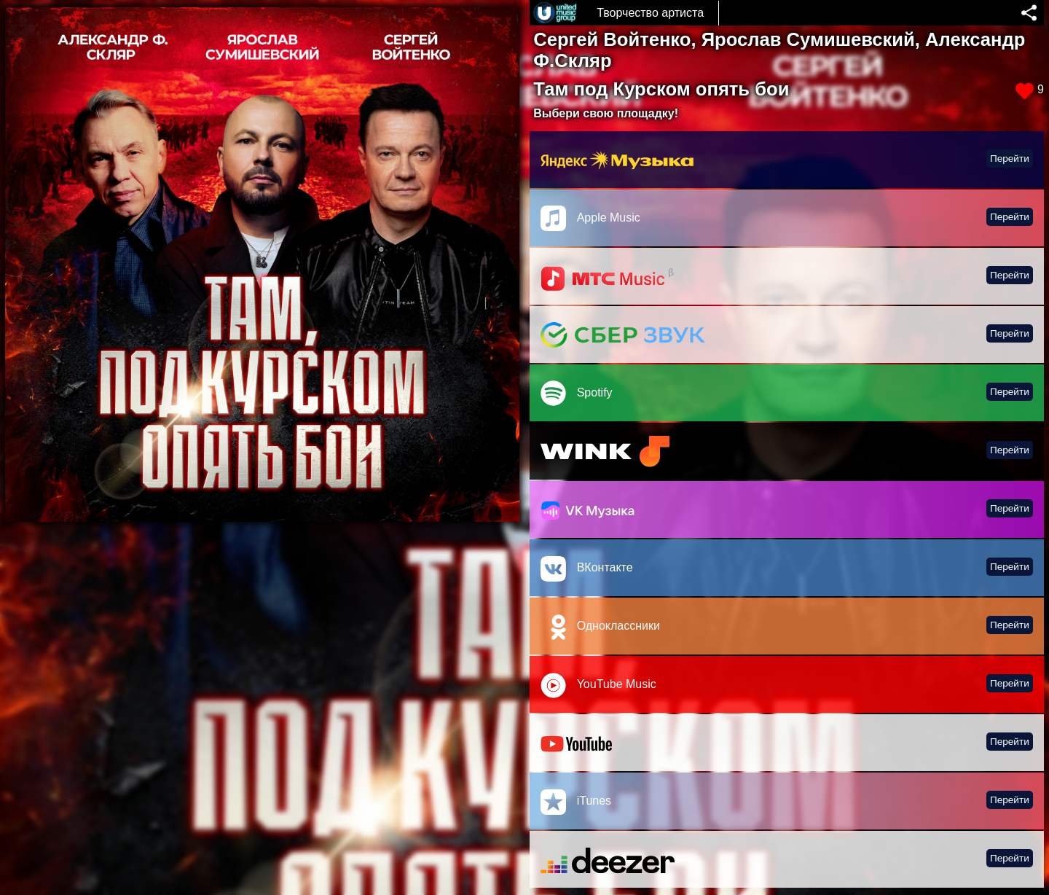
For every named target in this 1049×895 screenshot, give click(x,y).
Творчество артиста (650, 13)
